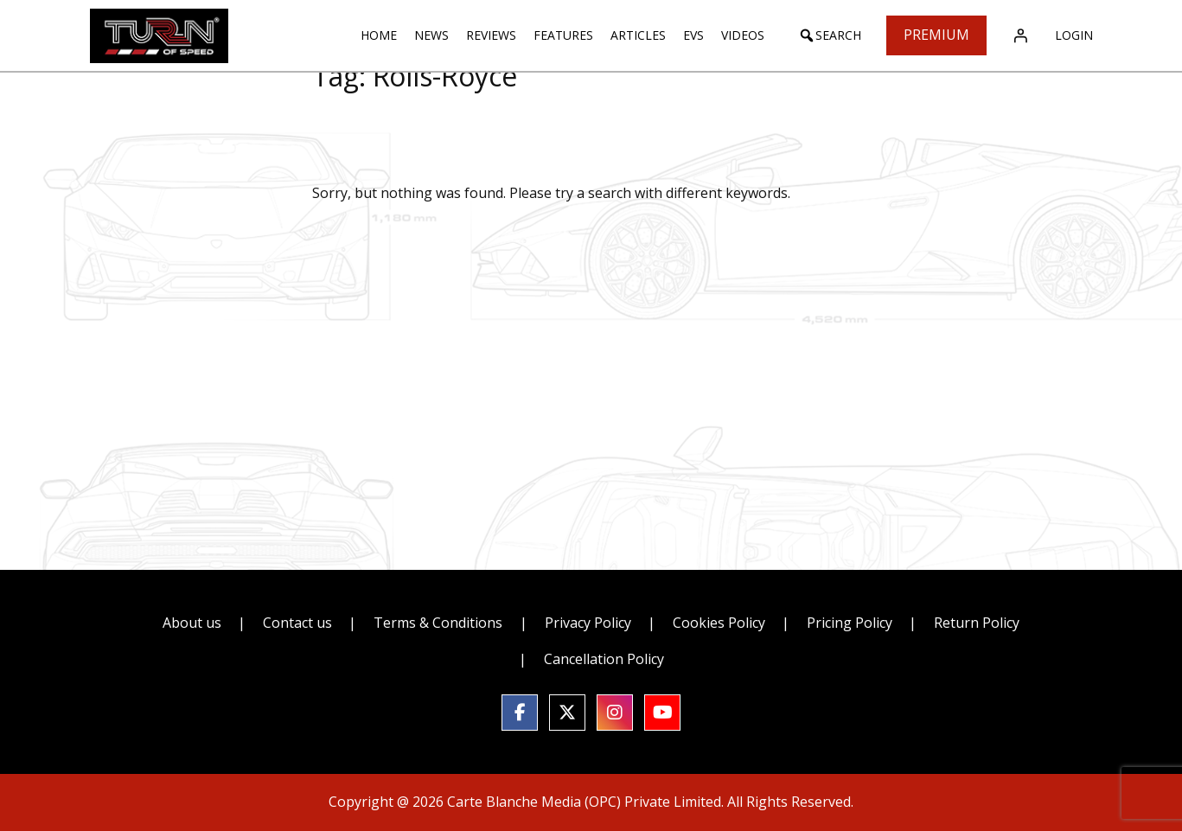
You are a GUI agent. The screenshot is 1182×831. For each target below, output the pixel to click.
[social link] (520, 712)
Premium (936, 34)
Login (1074, 35)
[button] (829, 35)
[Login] (1020, 35)
